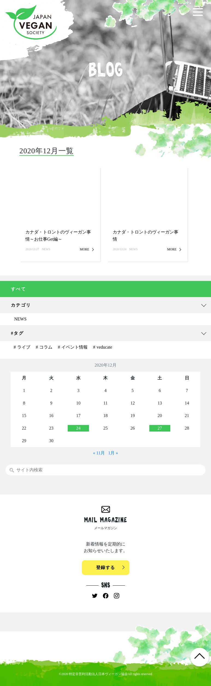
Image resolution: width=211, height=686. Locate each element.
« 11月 (99, 453)
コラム (45, 347)
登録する (105, 567)
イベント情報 (74, 347)
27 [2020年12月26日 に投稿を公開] (159, 428)
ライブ (23, 347)
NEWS (20, 319)
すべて (18, 289)
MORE (84, 249)
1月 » (113, 453)
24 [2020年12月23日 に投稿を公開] (78, 428)
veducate (104, 347)
